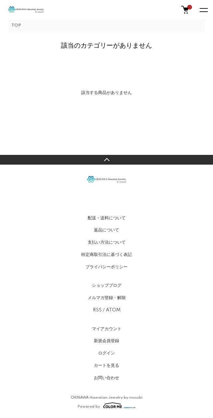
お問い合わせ (106, 378)
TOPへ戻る (106, 160)
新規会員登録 (106, 341)
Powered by (107, 405)
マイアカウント (106, 329)
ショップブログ (106, 285)
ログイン (106, 353)
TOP (16, 25)
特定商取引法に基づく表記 (106, 254)
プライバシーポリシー (106, 267)
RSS (97, 310)
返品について (106, 230)
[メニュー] (203, 9)
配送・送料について (107, 218)
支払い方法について (107, 242)
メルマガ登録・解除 (107, 298)
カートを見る (106, 365)
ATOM (113, 310)
